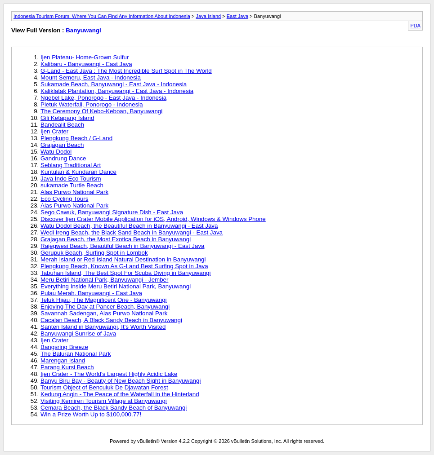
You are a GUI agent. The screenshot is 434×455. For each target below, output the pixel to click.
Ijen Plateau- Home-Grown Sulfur (84, 57)
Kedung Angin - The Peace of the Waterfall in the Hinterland (119, 394)
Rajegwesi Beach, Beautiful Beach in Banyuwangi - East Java (122, 246)
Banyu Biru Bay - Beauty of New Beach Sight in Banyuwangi (120, 380)
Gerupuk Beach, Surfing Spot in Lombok (94, 252)
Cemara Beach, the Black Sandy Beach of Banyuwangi (113, 407)
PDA (415, 25)
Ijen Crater (54, 131)
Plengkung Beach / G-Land (76, 138)
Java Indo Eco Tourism (70, 178)
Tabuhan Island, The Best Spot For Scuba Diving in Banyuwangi (125, 272)
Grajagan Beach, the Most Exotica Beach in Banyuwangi (115, 239)
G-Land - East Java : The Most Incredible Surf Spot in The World (126, 70)
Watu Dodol (56, 151)
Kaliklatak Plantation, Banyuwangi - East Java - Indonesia (116, 91)
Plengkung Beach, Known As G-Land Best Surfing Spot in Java (124, 266)
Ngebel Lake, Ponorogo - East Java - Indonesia (103, 97)
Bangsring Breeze (64, 347)
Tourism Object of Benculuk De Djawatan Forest (104, 387)
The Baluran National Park (75, 353)
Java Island (208, 16)
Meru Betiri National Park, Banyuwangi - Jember (104, 279)
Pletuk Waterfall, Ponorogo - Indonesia (91, 104)
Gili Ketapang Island (67, 118)
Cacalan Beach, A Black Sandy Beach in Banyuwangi (111, 320)
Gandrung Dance (63, 158)
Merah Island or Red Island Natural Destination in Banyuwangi (123, 259)
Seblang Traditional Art (70, 165)
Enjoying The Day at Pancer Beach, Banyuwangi (105, 306)
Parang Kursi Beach (67, 367)
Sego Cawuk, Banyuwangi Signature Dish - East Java (111, 212)
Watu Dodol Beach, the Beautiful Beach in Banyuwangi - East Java (129, 225)
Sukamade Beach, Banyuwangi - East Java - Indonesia (113, 84)
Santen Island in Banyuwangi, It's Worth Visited (103, 326)
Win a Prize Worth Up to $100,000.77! (90, 414)
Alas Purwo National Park (74, 192)
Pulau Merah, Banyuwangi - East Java (91, 293)
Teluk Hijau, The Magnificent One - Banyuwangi (103, 299)
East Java (237, 16)
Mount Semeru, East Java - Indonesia (90, 77)
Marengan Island (62, 360)
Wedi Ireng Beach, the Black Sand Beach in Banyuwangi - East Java (131, 232)
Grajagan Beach (62, 144)
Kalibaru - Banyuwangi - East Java (86, 64)
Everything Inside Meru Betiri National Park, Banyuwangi (115, 286)
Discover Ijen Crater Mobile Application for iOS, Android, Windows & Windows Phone (153, 219)
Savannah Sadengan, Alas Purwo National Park (103, 313)
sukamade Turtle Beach (71, 185)
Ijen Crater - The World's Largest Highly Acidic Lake (108, 374)
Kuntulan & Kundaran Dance (78, 171)
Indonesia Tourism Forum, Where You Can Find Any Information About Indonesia (101, 16)
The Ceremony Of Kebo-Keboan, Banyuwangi (101, 111)
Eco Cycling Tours (64, 198)
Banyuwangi (83, 30)
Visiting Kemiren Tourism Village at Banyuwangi (103, 401)
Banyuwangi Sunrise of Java (78, 333)
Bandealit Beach (62, 124)
